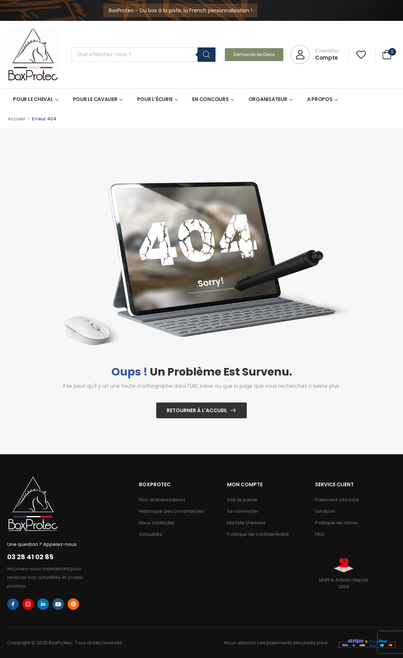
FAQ (319, 534)
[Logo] (33, 54)
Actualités (150, 534)
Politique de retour (336, 522)
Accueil (16, 118)
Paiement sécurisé (337, 499)
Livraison (325, 511)
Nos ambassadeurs (162, 499)
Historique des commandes (171, 511)
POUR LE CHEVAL (33, 99)
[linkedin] (43, 604)
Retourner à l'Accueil (197, 410)
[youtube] (58, 604)
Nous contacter (157, 522)
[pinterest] (73, 604)
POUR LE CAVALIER (95, 99)
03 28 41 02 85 (30, 556)
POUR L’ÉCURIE (155, 99)
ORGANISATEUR (268, 99)
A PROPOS (320, 99)
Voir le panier (242, 499)
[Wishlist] (361, 54)
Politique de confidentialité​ (258, 534)
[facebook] (13, 604)
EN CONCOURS (210, 99)
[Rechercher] (207, 54)
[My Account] (315, 54)
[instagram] (28, 604)
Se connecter (243, 511)
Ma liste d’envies (246, 522)
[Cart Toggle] (387, 55)
